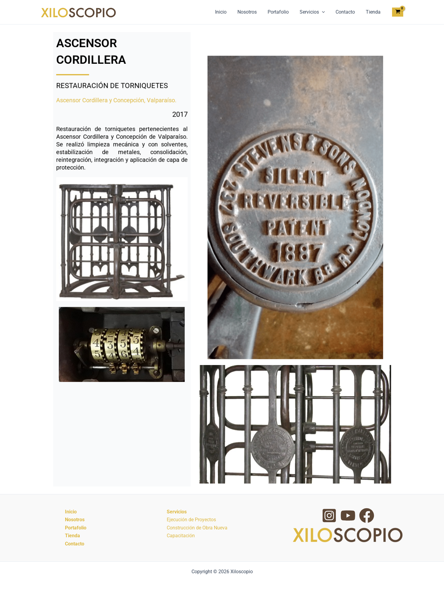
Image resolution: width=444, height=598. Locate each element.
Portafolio (282, 12)
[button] (325, 12)
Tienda (373, 12)
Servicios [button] (315, 12)
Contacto (347, 12)
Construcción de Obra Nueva (197, 528)
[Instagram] (329, 515)
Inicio (227, 12)
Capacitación (181, 535)
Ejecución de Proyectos (191, 519)
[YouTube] (348, 515)
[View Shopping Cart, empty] (397, 12)
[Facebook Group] (366, 515)
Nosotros (252, 12)
